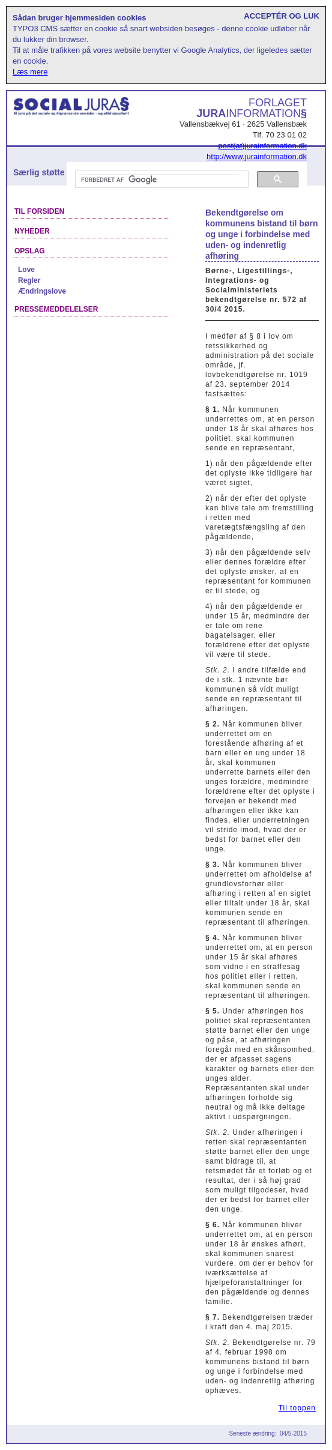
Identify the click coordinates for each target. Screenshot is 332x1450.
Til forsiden (39, 211)
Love (26, 269)
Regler (29, 280)
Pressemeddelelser (56, 309)
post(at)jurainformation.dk (263, 145)
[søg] (160, 179)
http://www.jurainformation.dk (257, 156)
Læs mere (30, 71)
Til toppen (297, 1408)
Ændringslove (42, 291)
